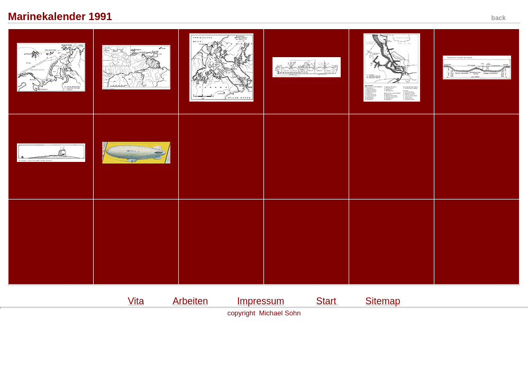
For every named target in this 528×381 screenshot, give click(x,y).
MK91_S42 (50, 105)
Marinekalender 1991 (257, 16)
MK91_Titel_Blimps (136, 190)
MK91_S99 (221, 106)
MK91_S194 (391, 106)
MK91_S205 (476, 105)
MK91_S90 (136, 105)
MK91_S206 (50, 190)
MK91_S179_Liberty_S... (306, 105)
